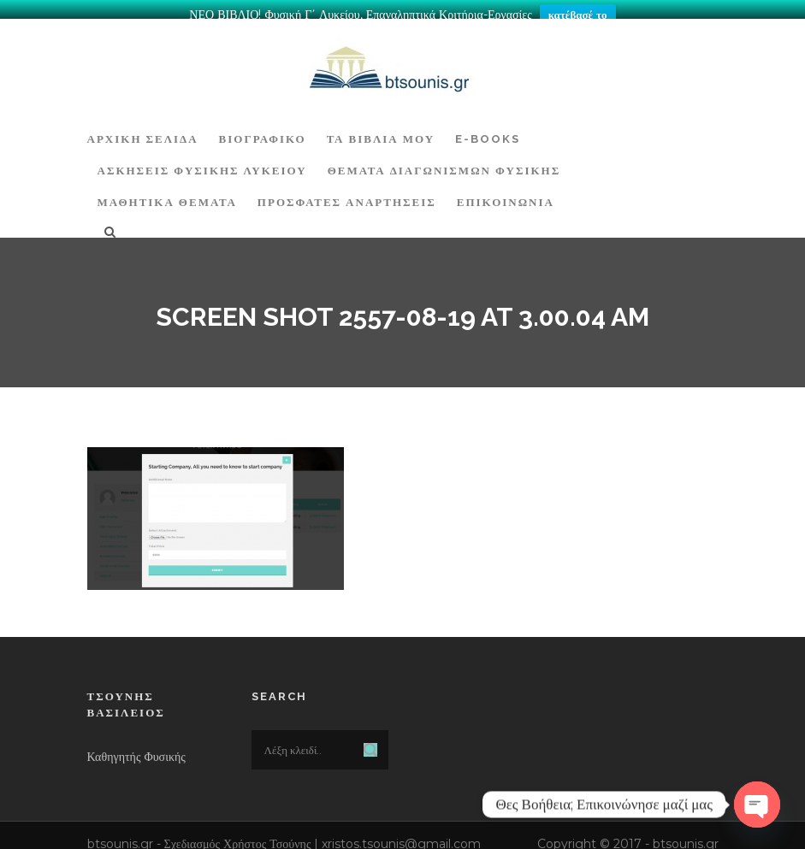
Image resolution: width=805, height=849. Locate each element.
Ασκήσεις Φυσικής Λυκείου (202, 162)
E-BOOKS (487, 129)
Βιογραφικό (262, 129)
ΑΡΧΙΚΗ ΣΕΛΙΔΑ (142, 129)
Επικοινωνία (505, 193)
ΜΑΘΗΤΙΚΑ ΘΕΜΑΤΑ (167, 193)
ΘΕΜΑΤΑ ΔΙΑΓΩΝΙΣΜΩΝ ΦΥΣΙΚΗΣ (444, 162)
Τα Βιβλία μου (381, 129)
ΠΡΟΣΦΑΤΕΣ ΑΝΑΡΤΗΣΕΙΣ (346, 193)
